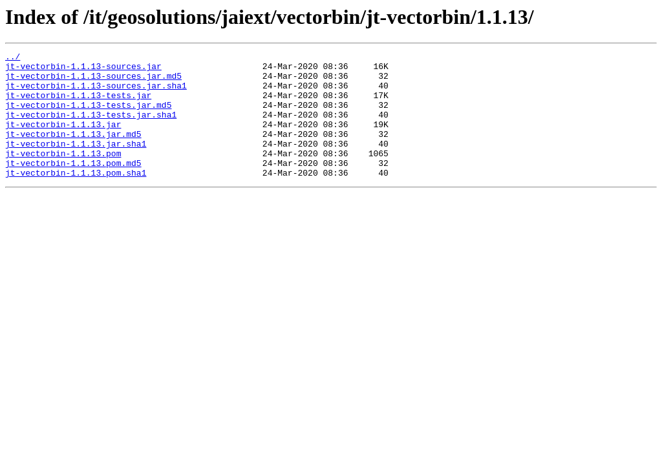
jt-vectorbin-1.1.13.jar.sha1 (75, 163)
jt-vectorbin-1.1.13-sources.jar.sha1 (96, 93)
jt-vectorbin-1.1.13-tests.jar (78, 104)
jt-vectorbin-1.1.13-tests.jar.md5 (88, 116)
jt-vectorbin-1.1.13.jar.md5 (73, 151)
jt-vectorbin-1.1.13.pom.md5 (73, 186)
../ (12, 58)
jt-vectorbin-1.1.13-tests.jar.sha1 (90, 128)
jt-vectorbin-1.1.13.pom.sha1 (75, 197)
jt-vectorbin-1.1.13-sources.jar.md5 (93, 81)
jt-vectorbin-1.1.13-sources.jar (83, 70)
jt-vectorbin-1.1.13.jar (63, 139)
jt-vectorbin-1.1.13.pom (63, 174)
